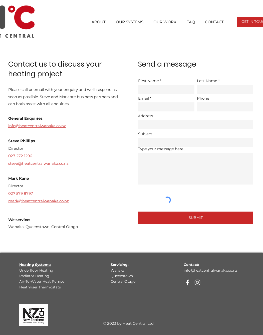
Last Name (207, 81)
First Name (148, 81)
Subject (145, 134)
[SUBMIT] (195, 218)
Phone (203, 98)
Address (145, 116)
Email (143, 98)
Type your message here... (162, 149)
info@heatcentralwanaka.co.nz (210, 270)
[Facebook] (187, 282)
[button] (96, 22)
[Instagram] (197, 282)
